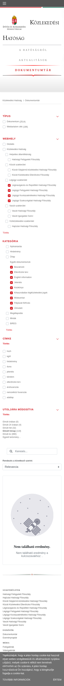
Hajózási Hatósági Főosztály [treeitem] (16, 597)
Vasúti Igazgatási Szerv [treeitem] (13, 625)
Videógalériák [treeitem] (9, 650)
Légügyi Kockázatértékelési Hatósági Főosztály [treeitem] (24, 615)
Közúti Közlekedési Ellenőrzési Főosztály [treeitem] (21, 604)
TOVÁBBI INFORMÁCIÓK (16, 679)
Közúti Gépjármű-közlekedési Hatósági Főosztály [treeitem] (25, 601)
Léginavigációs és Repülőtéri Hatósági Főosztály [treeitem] (25, 608)
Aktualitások (33, 60)
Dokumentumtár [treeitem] (10, 634)
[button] (32, 115)
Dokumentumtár (33, 70)
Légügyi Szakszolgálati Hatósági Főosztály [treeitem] (22, 618)
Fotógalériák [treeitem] (8, 647)
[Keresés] (11, 451)
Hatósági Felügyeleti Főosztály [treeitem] (17, 594)
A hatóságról (33, 50)
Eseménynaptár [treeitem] (10, 638)
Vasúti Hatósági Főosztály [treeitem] (14, 621)
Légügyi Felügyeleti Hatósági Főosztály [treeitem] (20, 611)
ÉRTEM (57, 679)
